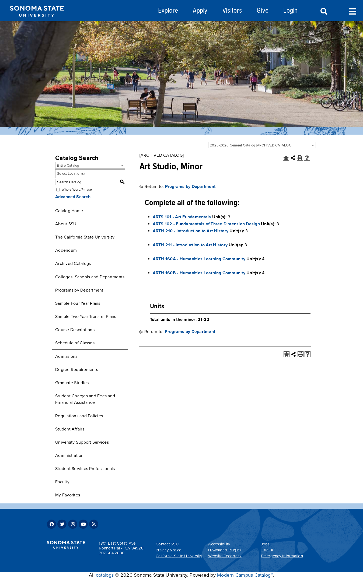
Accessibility (219, 544)
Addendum (66, 250)
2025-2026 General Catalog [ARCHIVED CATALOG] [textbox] (251, 145)
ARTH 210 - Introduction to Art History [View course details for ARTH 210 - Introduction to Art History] (191, 231)
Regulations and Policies (79, 416)
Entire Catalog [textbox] (68, 165)
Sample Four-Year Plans (77, 303)
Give (262, 11)
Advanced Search (72, 196)
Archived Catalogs (73, 263)
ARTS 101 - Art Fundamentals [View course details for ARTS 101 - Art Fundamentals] (182, 217)
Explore (168, 11)
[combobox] (262, 145)
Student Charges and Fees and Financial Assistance (85, 399)
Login (290, 11)
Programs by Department (79, 290)
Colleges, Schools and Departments (89, 277)
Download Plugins (224, 550)
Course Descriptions (75, 329)
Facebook (51, 524)
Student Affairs (69, 429)
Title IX (267, 550)
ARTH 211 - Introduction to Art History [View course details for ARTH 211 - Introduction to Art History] (190, 245)
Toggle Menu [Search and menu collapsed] (352, 11)
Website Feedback (225, 556)
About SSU (65, 224)
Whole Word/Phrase (77, 189)
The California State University (84, 237)
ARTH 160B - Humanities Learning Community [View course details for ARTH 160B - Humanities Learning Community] (199, 273)
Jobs (265, 544)
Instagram (72, 524)
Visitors (232, 11)
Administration (69, 455)
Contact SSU (167, 544)
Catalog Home (69, 210)
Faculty (62, 482)
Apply (200, 11)
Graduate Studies (72, 383)
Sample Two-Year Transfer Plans (85, 316)
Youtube (83, 524)
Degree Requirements (76, 369)
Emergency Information (282, 556)
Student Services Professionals (85, 468)
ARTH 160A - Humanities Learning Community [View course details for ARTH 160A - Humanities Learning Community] (199, 259)
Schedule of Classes (75, 343)
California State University (179, 556)
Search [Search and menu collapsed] (323, 11)
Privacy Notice (169, 550)
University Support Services (82, 442)
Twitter (62, 524)
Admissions (66, 356)
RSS (93, 524)
